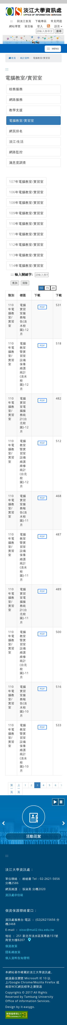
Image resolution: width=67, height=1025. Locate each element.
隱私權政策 (13, 952)
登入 (40, 26)
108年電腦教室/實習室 (26, 202)
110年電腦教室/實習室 (26, 223)
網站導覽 (15, 26)
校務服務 (16, 89)
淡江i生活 (16, 141)
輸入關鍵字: (24, 274)
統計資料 (24, 57)
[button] (55, 801)
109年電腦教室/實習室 (26, 213)
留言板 (29, 26)
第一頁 (11, 789)
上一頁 (19, 789)
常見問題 (56, 21)
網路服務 (16, 99)
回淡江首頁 (24, 21)
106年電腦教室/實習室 (26, 192)
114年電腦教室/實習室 (26, 265)
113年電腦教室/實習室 (26, 255)
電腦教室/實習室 (21, 120)
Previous (3, 823)
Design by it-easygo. (20, 1007)
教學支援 (16, 110)
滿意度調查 (17, 162)
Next (63, 823)
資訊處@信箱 (14, 895)
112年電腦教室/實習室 (26, 244)
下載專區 (41, 21)
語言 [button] (57, 26)
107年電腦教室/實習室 (26, 181)
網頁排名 (16, 131)
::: (11, 21)
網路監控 (16, 152)
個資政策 (11, 946)
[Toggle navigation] (53, 49)
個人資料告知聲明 (17, 958)
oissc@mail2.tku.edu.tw (36, 930)
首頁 (12, 57)
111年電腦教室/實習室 (26, 234)
